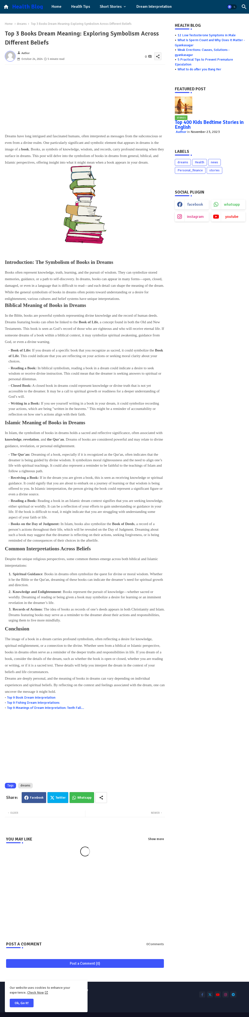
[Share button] (101, 797)
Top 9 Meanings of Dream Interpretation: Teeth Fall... (45, 708)
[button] (232, 6)
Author (181, 132)
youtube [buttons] (232, 216)
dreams (22, 24)
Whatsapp (84, 798)
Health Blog (27, 6)
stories (214, 170)
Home (57, 6)
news (214, 162)
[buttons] (202, 994)
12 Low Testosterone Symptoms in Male (207, 35)
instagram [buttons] (195, 216)
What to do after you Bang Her (199, 69)
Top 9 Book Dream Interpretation (31, 697)
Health (199, 162)
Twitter (61, 798)
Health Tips (80, 6)
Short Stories (111, 6)
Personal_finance (190, 170)
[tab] (56, 7)
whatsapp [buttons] (232, 204)
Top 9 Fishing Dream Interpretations (33, 703)
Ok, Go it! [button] (22, 1003)
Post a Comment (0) (85, 963)
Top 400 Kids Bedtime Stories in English (209, 124)
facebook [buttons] (195, 204)
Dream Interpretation (154, 6)
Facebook (37, 798)
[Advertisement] (85, 99)
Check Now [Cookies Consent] (35, 992)
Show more (156, 839)
